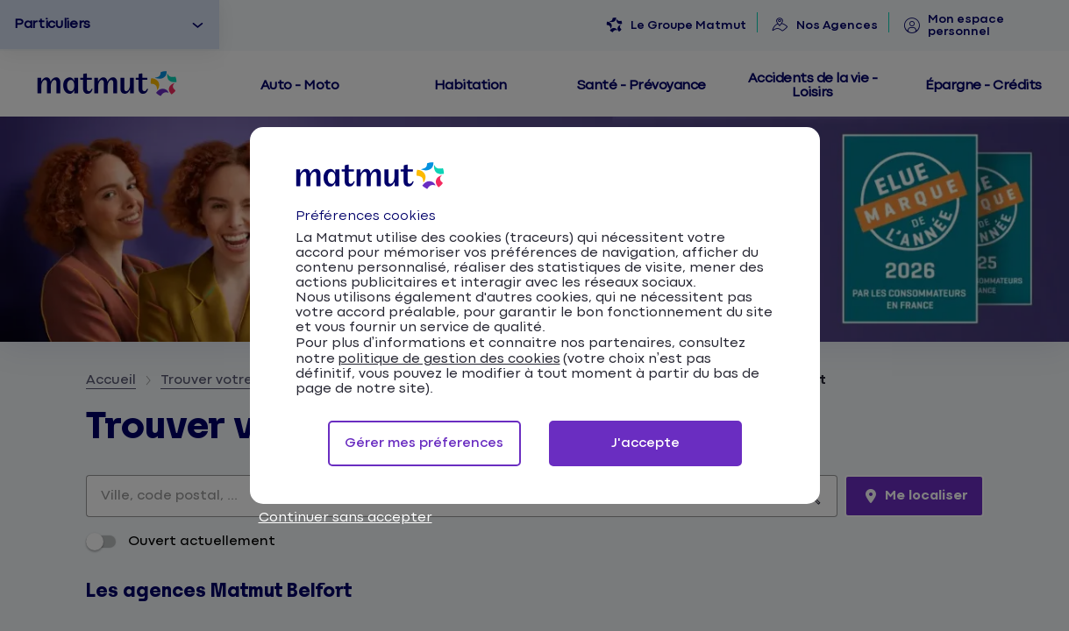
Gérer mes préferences (424, 443)
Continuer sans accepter (345, 517)
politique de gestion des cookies (449, 358)
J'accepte (645, 443)
